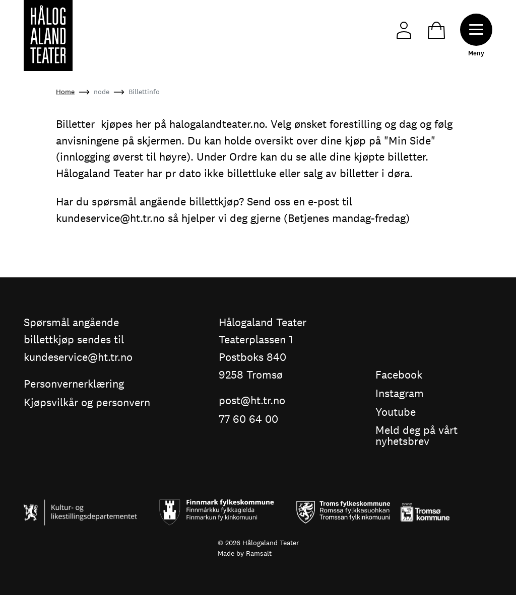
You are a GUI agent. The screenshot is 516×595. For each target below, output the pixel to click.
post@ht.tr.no (252, 401)
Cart (436, 30)
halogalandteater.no (217, 123)
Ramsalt (259, 553)
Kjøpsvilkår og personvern (87, 403)
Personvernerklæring (74, 384)
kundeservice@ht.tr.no (110, 218)
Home (65, 91)
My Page (404, 30)
